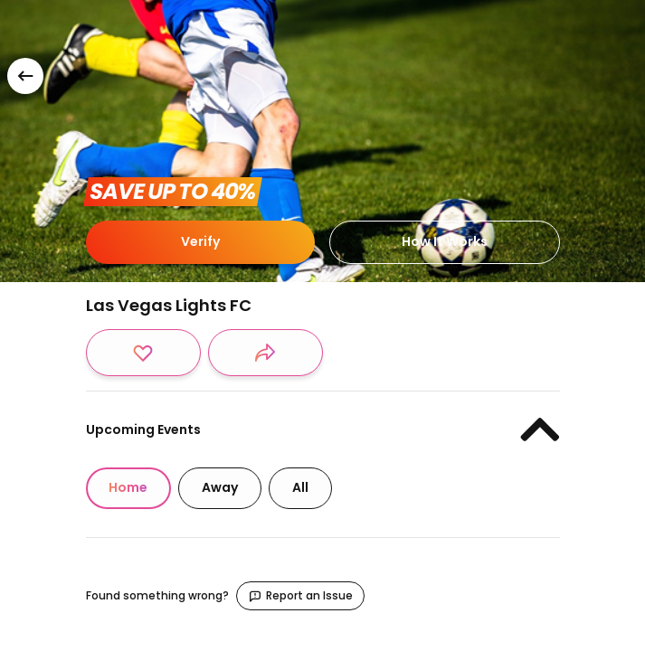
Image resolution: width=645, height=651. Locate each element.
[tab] (128, 488)
